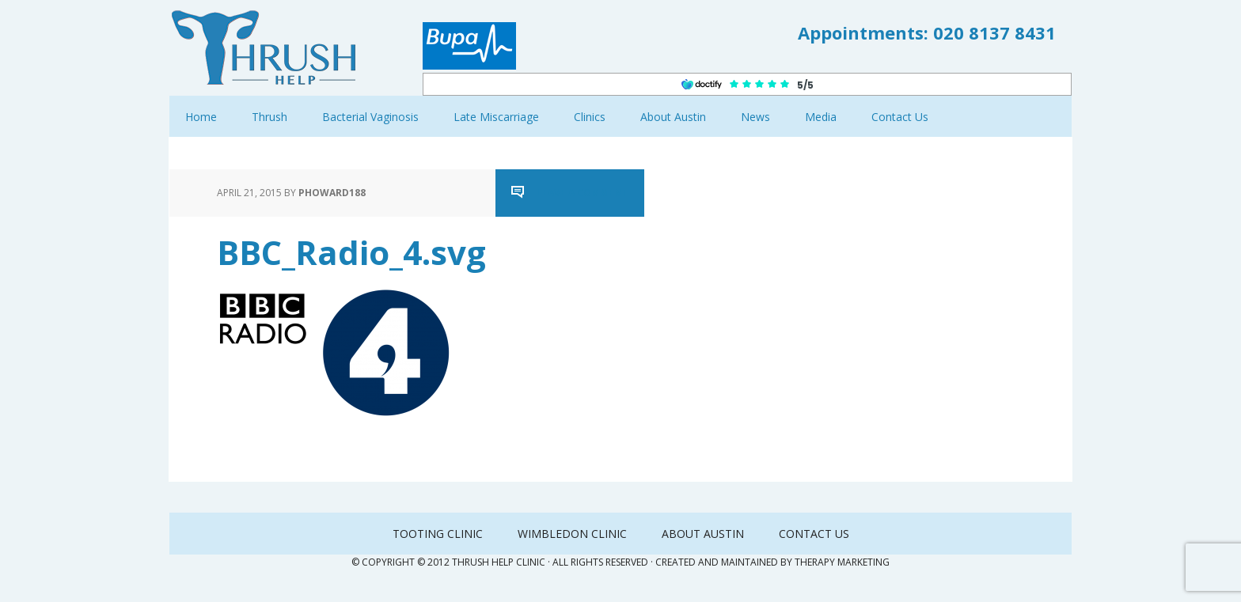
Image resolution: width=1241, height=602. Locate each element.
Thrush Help (272, 47)
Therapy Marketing (842, 562)
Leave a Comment (582, 192)
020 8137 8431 (994, 32)
